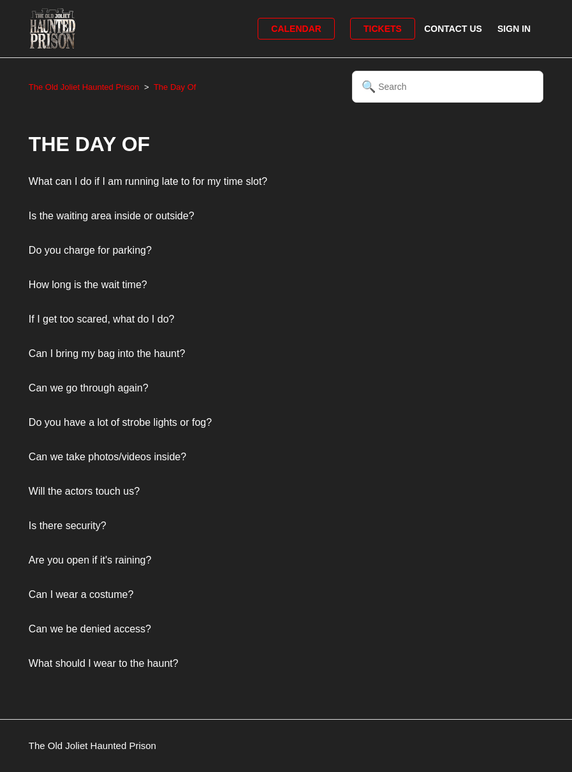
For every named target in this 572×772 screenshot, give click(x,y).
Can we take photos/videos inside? (107, 456)
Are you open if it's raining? (90, 560)
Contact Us (453, 29)
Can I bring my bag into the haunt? (107, 353)
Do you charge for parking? (90, 250)
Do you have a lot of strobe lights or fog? (120, 422)
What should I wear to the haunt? (104, 663)
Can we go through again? (89, 387)
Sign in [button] (514, 29)
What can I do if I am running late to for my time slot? (148, 181)
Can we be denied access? (90, 628)
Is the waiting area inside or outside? (111, 215)
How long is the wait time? (88, 284)
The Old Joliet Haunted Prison (84, 87)
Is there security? (67, 525)
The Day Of (175, 87)
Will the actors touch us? (84, 491)
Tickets (382, 29)
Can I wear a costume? (81, 594)
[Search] (447, 87)
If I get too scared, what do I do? (102, 319)
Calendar (296, 29)
